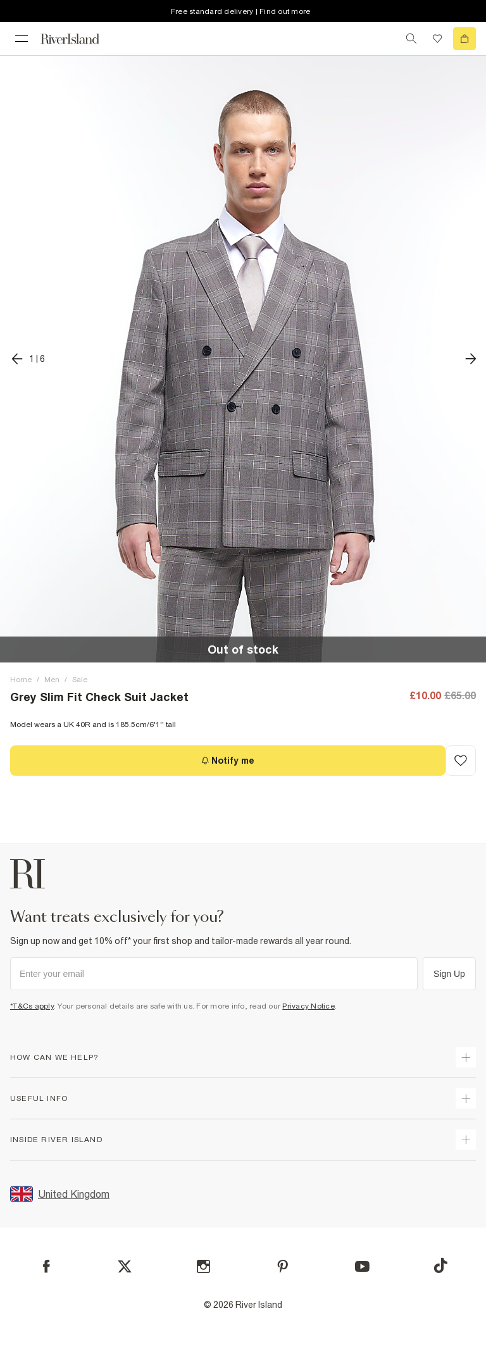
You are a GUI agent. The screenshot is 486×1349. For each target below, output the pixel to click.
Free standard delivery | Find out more (241, 11)
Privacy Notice (308, 1006)
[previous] (27, 358)
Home (21, 679)
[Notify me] (228, 760)
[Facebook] (46, 1266)
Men (51, 679)
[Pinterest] (282, 1266)
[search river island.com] (411, 39)
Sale (79, 679)
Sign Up (449, 974)
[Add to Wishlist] (461, 760)
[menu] (21, 38)
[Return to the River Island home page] (78, 39)
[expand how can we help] (466, 1057)
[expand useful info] (466, 1098)
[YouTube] (362, 1266)
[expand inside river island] (466, 1139)
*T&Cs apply (32, 1006)
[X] (124, 1267)
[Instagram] (203, 1266)
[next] (471, 358)
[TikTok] (440, 1265)
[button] (243, 358)
